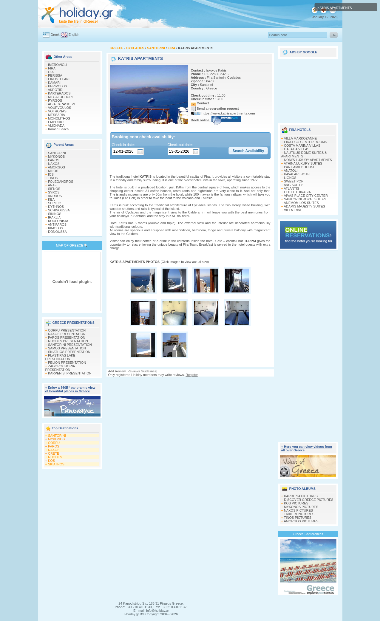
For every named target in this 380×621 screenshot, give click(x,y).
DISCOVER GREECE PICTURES (308, 499)
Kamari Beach (58, 129)
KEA (51, 199)
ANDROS (55, 196)
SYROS (54, 192)
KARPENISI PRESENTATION (70, 373)
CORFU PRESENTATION (67, 330)
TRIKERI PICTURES (299, 514)
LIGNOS (290, 177)
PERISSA (55, 75)
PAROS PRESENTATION (66, 337)
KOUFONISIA (58, 221)
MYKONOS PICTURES (301, 507)
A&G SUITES (293, 185)
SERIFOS (55, 203)
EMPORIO (56, 122)
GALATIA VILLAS (296, 149)
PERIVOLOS (57, 86)
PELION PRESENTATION (67, 362)
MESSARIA (56, 115)
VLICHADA (56, 125)
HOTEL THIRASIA (297, 192)
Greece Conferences (308, 534)
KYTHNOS (56, 206)
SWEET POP (293, 181)
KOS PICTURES (296, 503)
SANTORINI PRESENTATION (70, 344)
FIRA (51, 68)
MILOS (53, 171)
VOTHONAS (57, 111)
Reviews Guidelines (141, 371)
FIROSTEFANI (58, 79)
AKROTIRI (55, 90)
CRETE (53, 453)
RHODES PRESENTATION (68, 341)
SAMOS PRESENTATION (67, 348)
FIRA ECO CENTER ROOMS (305, 142)
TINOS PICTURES (297, 517)
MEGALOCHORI (60, 97)
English (74, 34)
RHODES (55, 457)
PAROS (53, 160)
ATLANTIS (291, 188)
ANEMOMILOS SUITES (301, 203)
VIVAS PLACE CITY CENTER (306, 195)
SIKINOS (54, 214)
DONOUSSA (57, 231)
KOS (51, 460)
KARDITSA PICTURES (301, 496)
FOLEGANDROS (60, 181)
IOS (51, 174)
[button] (248, 151)
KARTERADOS (59, 93)
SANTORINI (57, 153)
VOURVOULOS (59, 107)
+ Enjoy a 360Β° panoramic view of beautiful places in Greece (70, 389)
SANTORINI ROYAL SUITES (305, 199)
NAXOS (54, 163)
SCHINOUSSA (59, 210)
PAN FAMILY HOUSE (299, 167)
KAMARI (54, 82)
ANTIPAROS (57, 224)
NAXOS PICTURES (298, 510)
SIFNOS (54, 189)
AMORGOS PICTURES (301, 521)
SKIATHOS (56, 464)
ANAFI (52, 185)
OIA (51, 72)
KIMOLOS (55, 228)
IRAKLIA (54, 217)
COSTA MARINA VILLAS (302, 145)
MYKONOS (56, 156)
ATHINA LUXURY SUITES (303, 163)
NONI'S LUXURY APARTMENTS (308, 160)
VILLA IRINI (292, 210)
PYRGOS (55, 100)
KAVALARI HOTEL (297, 174)
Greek (55, 34)
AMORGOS (56, 167)
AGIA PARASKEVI (61, 104)
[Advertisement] (190, 382)
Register (191, 375)
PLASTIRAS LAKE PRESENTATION (60, 357)
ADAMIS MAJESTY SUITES (304, 206)
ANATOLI (290, 170)
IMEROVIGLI (57, 64)
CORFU (54, 443)
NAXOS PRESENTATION (67, 334)
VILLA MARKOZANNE (300, 138)
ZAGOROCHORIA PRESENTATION (60, 367)
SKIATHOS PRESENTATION (69, 352)
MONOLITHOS (59, 118)
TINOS (53, 178)
